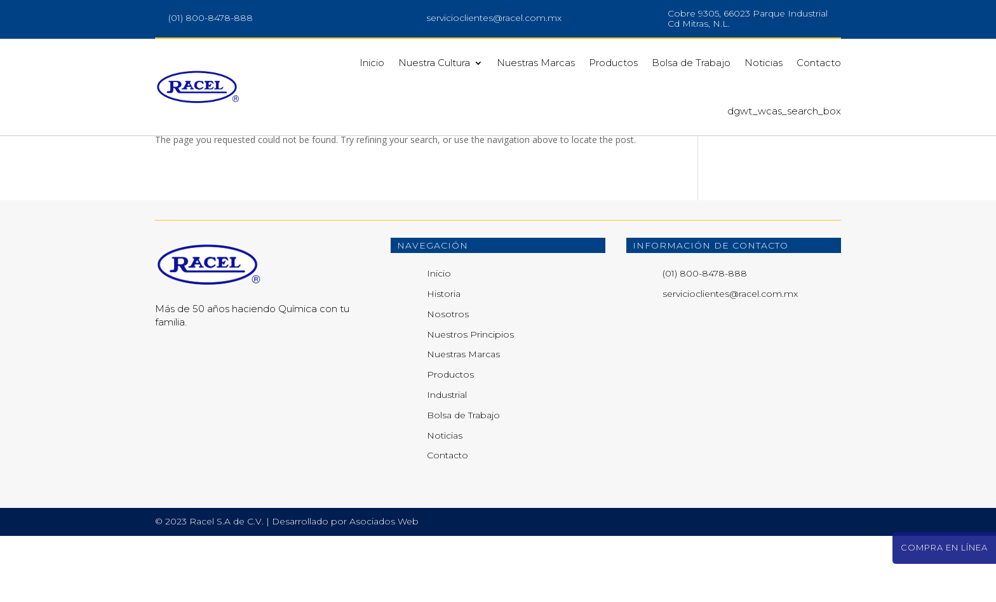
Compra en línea (944, 547)
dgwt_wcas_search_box (784, 111)
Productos (613, 63)
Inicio (372, 63)
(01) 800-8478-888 (210, 18)
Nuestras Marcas (536, 63)
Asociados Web (384, 587)
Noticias (763, 63)
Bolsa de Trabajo (691, 63)
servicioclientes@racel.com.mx (494, 18)
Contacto (819, 63)
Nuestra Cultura (434, 63)
